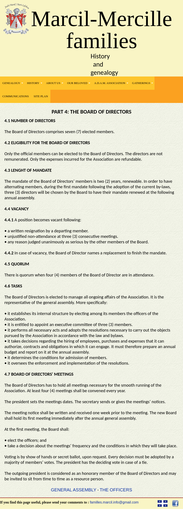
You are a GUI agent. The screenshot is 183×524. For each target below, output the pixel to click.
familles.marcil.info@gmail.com (114, 502)
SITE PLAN (41, 96)
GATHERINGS (141, 83)
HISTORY (33, 83)
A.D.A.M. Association (109, 83)
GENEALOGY (11, 83)
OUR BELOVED (77, 83)
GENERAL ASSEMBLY (73, 489)
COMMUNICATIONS (15, 96)
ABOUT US (53, 83)
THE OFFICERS (116, 489)
